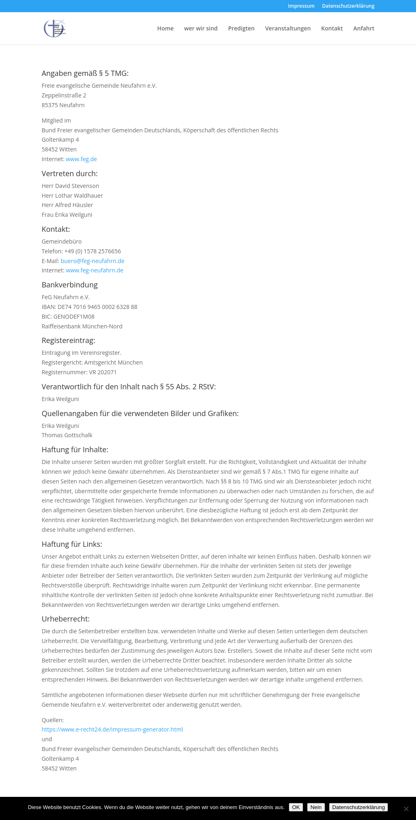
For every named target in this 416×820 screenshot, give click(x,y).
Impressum (301, 6)
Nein (315, 807)
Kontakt (332, 29)
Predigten (241, 29)
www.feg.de (81, 159)
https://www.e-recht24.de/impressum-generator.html (112, 729)
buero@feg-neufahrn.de (92, 261)
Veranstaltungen (288, 29)
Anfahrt (364, 29)
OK (296, 807)
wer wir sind (201, 29)
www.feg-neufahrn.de (94, 270)
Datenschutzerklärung (348, 6)
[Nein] (406, 809)
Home (165, 29)
